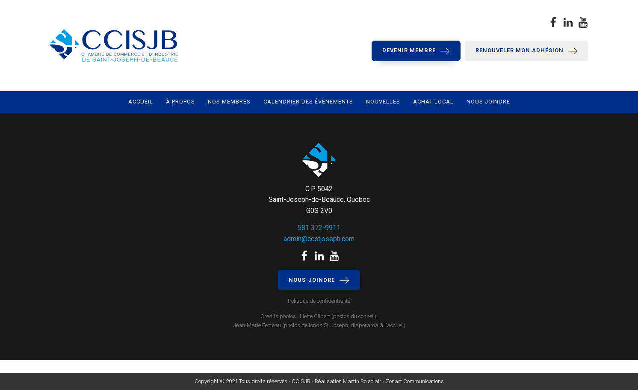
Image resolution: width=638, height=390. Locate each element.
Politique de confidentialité (319, 301)
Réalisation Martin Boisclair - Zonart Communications (378, 381)
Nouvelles (383, 101)
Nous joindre (488, 101)
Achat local (433, 101)
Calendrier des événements (308, 101)
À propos (180, 101)
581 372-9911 (319, 228)
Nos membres (229, 101)
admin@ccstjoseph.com (319, 239)
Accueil (140, 101)
